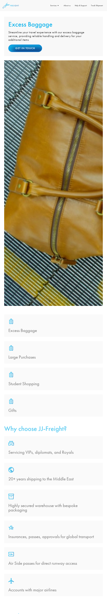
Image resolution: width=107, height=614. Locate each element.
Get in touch (25, 48)
